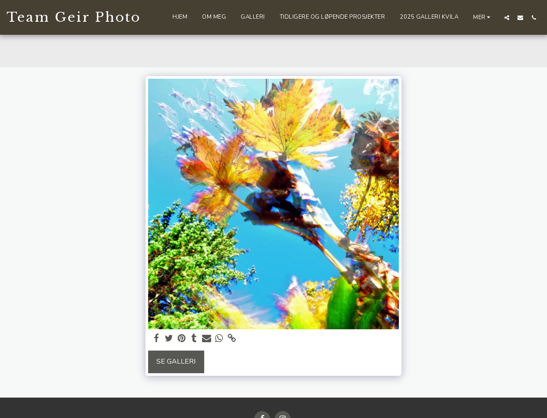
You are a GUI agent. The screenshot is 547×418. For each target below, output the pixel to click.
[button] (507, 17)
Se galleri (176, 361)
